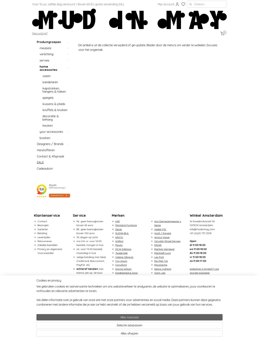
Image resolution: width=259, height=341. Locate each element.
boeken (45, 138)
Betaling (42, 233)
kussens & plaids (53, 104)
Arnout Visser (162, 237)
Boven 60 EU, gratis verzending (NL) (101, 4)
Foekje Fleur (122, 276)
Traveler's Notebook (166, 312)
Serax (118, 229)
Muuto (119, 245)
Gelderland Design (126, 280)
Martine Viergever (164, 249)
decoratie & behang (50, 117)
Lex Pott (159, 257)
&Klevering (121, 304)
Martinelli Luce (162, 253)
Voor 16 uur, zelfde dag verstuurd (53, 4)
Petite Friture (161, 284)
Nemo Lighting (162, 269)
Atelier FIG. (160, 229)
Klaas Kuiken (122, 300)
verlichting (54, 54)
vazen (46, 76)
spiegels (48, 98)
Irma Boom (121, 292)
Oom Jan (159, 272)
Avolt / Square (162, 233)
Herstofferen (46, 150)
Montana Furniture (126, 225)
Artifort (119, 241)
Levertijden (44, 237)
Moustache (160, 264)
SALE (40, 162)
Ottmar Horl (161, 276)
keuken (47, 125)
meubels (54, 48)
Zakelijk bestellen (47, 245)
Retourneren (45, 241)
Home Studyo (123, 284)
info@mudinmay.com (202, 229)
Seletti (157, 300)
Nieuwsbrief (39, 33)
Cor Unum (121, 261)
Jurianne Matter (124, 296)
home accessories (54, 68)
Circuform (121, 264)
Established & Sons (126, 272)
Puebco (158, 296)
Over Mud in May (199, 280)
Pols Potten (161, 292)
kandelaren (50, 82)
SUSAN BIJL (122, 233)
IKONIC (119, 288)
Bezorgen (43, 225)
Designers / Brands (53, 144)
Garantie (43, 229)
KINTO (119, 237)
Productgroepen (53, 42)
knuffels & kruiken (54, 110)
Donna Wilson (123, 269)
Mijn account (168, 4)
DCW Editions (123, 249)
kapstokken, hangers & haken (54, 89)
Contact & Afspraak (50, 156)
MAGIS (158, 245)
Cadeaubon (45, 168)
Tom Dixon (160, 308)
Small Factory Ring (165, 304)
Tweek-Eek (121, 253)
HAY (117, 221)
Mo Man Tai (161, 261)
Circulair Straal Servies (167, 241)
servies (54, 60)
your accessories (54, 131)
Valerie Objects (124, 257)
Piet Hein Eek (161, 288)
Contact (42, 221)
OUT (157, 280)
